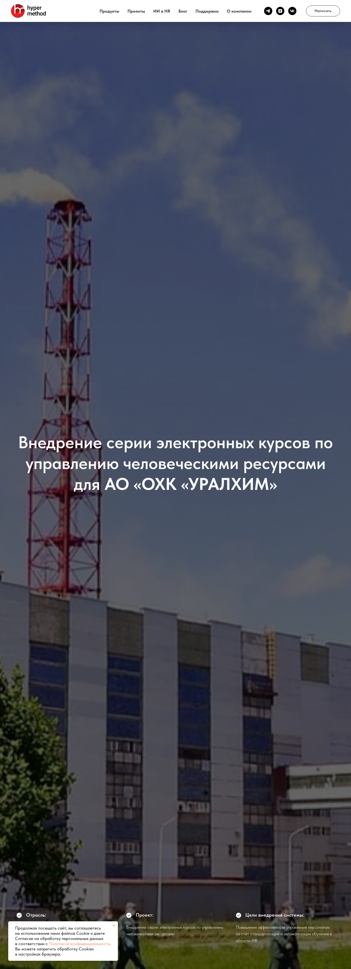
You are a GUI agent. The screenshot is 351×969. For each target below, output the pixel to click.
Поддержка (207, 11)
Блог (183, 11)
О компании (239, 11)
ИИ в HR (161, 11)
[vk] (292, 11)
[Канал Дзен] (280, 11)
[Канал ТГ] (268, 11)
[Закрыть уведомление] (114, 925)
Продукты (109, 11)
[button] (323, 10)
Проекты (136, 11)
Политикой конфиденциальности (79, 943)
